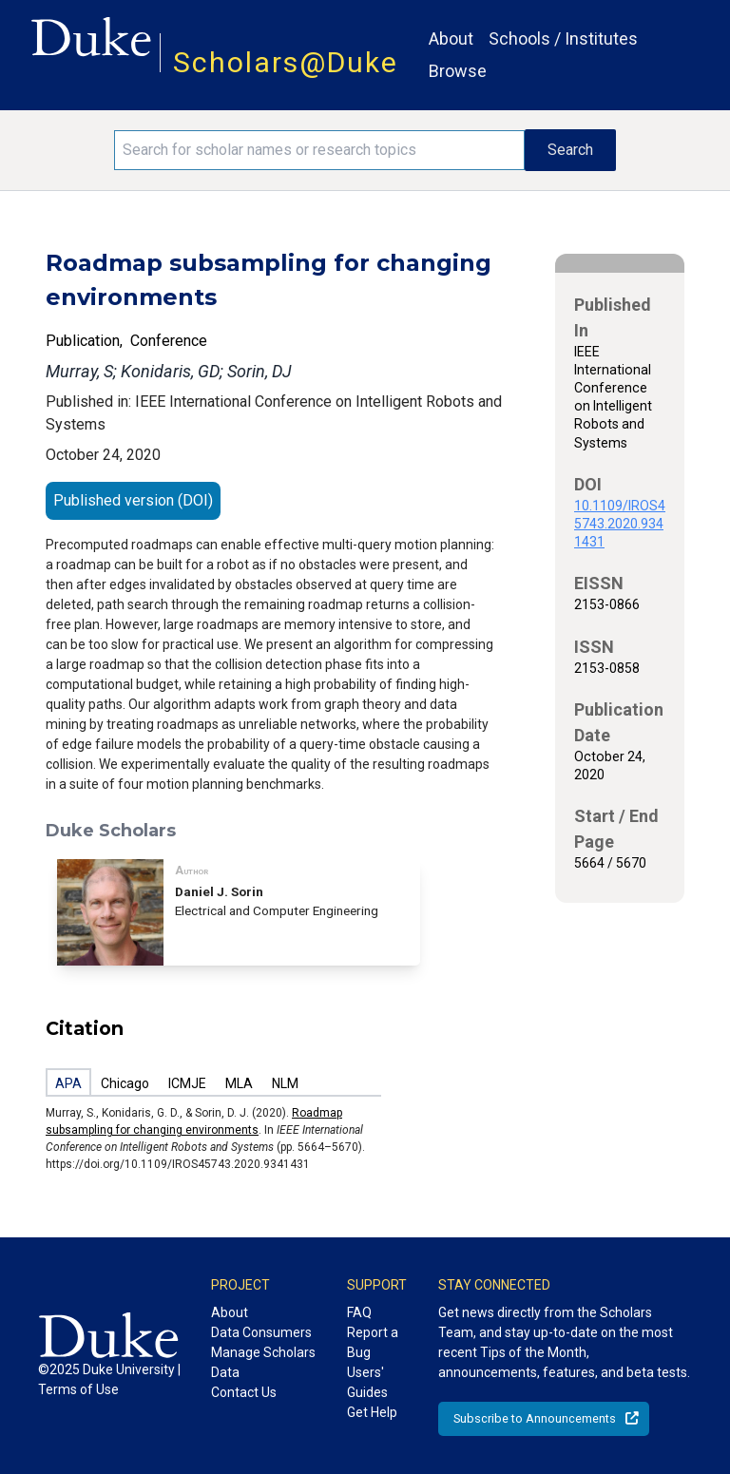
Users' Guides (367, 1382)
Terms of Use (78, 1389)
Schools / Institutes (563, 38)
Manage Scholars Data (263, 1362)
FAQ (359, 1312)
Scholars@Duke (285, 62)
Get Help (372, 1412)
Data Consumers (261, 1332)
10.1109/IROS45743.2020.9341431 (619, 523)
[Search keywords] (319, 150)
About (451, 38)
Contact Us (244, 1392)
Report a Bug (372, 1342)
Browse (458, 71)
